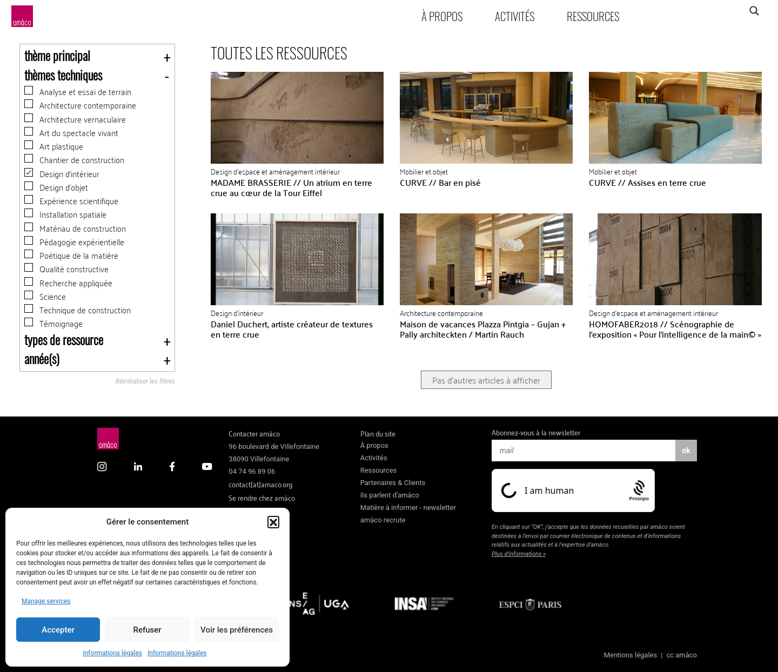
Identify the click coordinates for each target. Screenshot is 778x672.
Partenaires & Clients (393, 483)
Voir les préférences (236, 630)
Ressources (593, 16)
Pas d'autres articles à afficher (486, 379)
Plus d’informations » (519, 553)
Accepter (58, 630)
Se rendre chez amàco (262, 497)
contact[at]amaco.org (260, 483)
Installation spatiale (65, 214)
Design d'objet (56, 187)
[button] (273, 521)
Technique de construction (77, 309)
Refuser (147, 630)
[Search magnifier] (754, 10)
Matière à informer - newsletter (408, 507)
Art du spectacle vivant (71, 132)
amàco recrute (383, 520)
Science (45, 296)
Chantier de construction (74, 159)
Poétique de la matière (71, 255)
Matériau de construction (75, 228)
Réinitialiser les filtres (145, 381)
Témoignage (53, 323)
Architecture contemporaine (80, 105)
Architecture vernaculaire (75, 119)
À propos (441, 16)
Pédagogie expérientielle (74, 241)
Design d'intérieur (61, 173)
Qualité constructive (66, 268)
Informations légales (112, 653)
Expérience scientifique (71, 200)
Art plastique (53, 146)
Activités (514, 16)
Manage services (46, 601)
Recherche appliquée (68, 282)
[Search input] (711, 10)
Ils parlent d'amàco (389, 495)
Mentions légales (631, 655)
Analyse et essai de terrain (77, 91)
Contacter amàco (254, 433)
